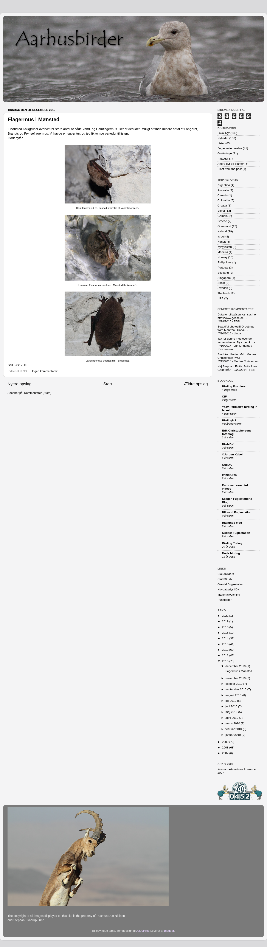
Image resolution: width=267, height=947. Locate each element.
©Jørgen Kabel (232, 454)
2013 (225, 644)
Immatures (229, 475)
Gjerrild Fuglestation (230, 584)
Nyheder (222, 138)
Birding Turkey (232, 543)
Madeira (222, 252)
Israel (221, 236)
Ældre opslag (196, 384)
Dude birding (231, 553)
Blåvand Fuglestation (236, 512)
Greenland (224, 226)
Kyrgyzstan (224, 246)
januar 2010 (233, 734)
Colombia (223, 200)
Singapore (224, 277)
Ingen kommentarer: (45, 371)
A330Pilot (142, 930)
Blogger (169, 930)
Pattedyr (222, 158)
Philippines (224, 262)
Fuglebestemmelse (229, 148)
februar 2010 (234, 729)
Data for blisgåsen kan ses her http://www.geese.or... (237, 316)
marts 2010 (233, 723)
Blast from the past (229, 169)
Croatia (222, 205)
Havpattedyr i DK (228, 589)
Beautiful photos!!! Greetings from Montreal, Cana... (235, 328)
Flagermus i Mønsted (33, 119)
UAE (220, 298)
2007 (225, 753)
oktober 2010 (234, 683)
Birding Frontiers (234, 386)
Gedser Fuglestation (236, 532)
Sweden (222, 288)
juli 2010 (231, 700)
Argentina (223, 185)
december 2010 (236, 666)
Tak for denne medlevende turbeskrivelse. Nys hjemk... (235, 340)
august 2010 (233, 695)
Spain (221, 282)
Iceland (222, 231)
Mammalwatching (228, 594)
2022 (225, 615)
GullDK (227, 464)
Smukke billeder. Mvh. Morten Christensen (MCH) (236, 356)
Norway (222, 257)
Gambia (222, 215)
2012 (225, 649)
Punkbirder (224, 599)
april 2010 (232, 717)
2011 (225, 655)
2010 (225, 661)
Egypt (221, 210)
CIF (224, 396)
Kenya (221, 241)
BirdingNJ (229, 420)
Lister (221, 143)
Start (107, 384)
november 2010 (236, 678)
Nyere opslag (19, 384)
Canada (222, 195)
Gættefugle (224, 153)
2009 (225, 742)
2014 (225, 638)
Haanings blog (232, 522)
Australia (223, 190)
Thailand (223, 293)
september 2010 (236, 689)
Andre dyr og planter (230, 163)
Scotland (223, 272)
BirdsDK (228, 444)
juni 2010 (231, 706)
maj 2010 (231, 712)
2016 (225, 627)
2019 (225, 621)
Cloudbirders (225, 574)
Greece (222, 221)
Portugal (222, 267)
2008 (225, 747)
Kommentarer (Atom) (37, 392)
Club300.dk (224, 579)
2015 (225, 632)
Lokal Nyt (223, 133)
